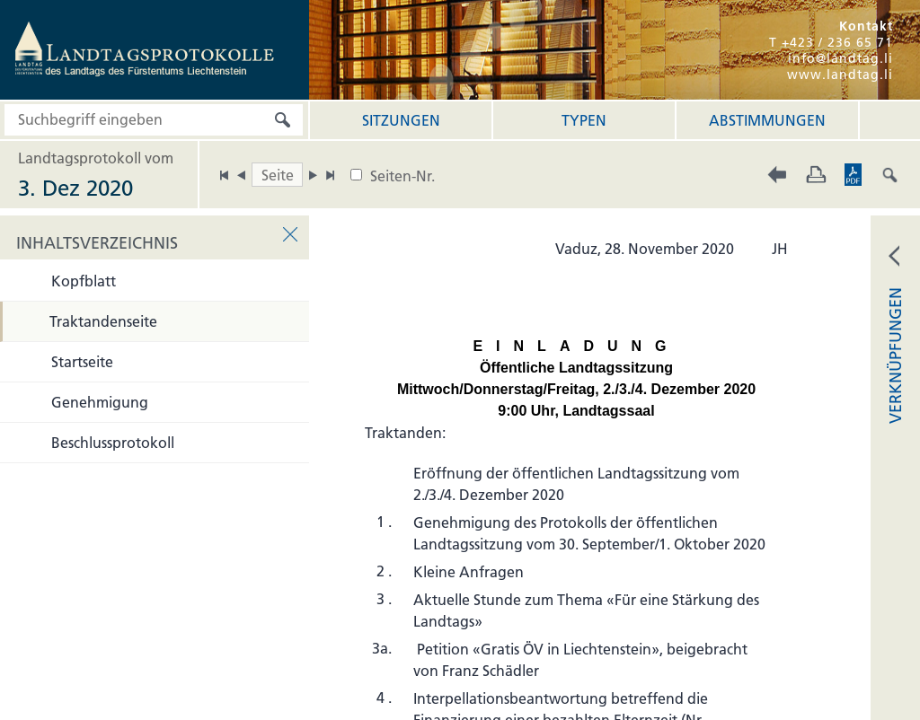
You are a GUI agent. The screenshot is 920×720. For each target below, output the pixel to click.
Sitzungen (401, 120)
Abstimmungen (767, 120)
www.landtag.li (840, 74)
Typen (584, 120)
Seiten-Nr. (402, 176)
